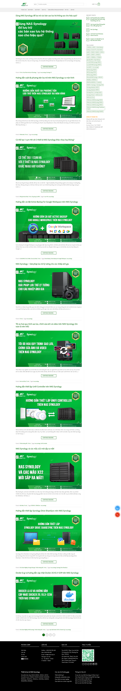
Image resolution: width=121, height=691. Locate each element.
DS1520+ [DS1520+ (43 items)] (98, 54)
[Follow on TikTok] (88, 664)
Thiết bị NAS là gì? (59, 675)
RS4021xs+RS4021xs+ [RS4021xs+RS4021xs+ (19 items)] (91, 82)
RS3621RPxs (24, 681)
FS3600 (32, 677)
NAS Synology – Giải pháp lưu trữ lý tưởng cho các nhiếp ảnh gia (42, 264)
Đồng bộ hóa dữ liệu (24, 196)
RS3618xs (30, 681)
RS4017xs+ (29, 679)
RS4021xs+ (24, 679)
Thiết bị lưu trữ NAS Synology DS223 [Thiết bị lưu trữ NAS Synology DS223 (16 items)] (94, 100)
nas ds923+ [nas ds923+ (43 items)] (89, 67)
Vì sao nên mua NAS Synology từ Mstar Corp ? (87, 675)
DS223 (33, 675)
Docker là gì (62, 629)
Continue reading (49, 67)
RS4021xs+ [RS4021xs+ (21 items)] (94, 79)
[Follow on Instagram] (86, 664)
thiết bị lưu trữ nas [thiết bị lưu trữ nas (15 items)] (90, 97)
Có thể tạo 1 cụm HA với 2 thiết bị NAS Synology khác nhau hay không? (45, 140)
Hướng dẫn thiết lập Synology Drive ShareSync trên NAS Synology (43, 510)
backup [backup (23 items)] (88, 49)
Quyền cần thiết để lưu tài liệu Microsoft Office (97, 39)
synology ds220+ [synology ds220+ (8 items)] (98, 92)
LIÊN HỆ (72, 9)
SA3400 (41, 677)
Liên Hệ (23, 652)
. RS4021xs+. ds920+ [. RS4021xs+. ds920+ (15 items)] (91, 47)
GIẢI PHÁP (38, 10)
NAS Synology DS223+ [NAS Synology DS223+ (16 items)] (91, 69)
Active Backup (48, 258)
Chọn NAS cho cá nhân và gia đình (63, 681)
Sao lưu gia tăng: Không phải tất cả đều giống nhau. (97, 25)
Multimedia (22, 134)
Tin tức (21, 72)
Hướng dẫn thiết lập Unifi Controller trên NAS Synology (39, 386)
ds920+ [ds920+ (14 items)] (88, 54)
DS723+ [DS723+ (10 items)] (102, 52)
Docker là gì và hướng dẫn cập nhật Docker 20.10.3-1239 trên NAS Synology (47, 573)
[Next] (54, 635)
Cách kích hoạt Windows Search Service (96, 34)
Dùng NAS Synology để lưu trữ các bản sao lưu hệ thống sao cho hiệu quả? (46, 15)
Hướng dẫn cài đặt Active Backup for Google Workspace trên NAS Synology (47, 202)
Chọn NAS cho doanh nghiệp (62, 679)
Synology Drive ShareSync (62, 567)
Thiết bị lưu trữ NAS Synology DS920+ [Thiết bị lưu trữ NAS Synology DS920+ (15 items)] (95, 102)
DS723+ (46, 675)
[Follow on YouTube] (96, 664)
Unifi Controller (44, 443)
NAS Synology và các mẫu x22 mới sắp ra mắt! (35, 448)
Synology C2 (49, 72)
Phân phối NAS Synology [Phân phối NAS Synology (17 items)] (92, 77)
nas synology (43, 72)
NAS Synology (31, 629)
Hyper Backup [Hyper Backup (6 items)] (97, 59)
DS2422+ (33, 505)
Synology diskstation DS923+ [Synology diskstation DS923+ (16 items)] (93, 90)
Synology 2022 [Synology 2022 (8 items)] (100, 84)
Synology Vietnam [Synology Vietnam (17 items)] (91, 95)
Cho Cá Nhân (28, 258)
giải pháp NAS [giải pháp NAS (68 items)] (90, 59)
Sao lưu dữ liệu (34, 258)
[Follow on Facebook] (83, 664)
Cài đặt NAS (22, 258)
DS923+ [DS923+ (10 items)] (93, 54)
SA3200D (46, 677)
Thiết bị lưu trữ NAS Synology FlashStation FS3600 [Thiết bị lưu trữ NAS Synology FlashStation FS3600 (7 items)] (95, 108)
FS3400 (36, 677)
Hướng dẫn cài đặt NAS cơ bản (62, 677)
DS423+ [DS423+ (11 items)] (97, 52)
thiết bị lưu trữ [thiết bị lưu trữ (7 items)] (99, 95)
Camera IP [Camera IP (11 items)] (93, 49)
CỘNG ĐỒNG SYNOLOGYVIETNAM (56, 9)
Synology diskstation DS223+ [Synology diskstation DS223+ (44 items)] (93, 87)
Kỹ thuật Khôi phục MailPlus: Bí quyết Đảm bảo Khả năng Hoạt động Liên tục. (97, 19)
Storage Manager (31, 567)
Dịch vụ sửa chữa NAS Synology (83, 683)
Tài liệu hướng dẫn (23, 443)
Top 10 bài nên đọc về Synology (29, 72)
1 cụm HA (46, 196)
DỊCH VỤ (44, 10)
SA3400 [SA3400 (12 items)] (99, 82)
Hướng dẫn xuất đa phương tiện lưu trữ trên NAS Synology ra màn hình (45, 77)
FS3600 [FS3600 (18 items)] (99, 57)
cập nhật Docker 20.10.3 (55, 629)
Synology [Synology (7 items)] (94, 84)
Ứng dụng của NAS (36, 196)
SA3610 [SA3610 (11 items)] (88, 84)
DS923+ (37, 675)
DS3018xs (41, 679)
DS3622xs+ (38, 505)
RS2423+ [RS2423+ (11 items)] (101, 77)
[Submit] (85, 4)
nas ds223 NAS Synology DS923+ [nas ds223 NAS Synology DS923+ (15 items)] (94, 62)
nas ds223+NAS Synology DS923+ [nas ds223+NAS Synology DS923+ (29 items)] (94, 64)
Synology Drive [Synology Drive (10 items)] (90, 92)
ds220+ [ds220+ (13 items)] (88, 52)
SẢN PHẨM (31, 10)
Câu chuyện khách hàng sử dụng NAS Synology (87, 677)
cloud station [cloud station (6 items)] (99, 49)
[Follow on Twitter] (91, 664)
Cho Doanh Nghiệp (24, 567)
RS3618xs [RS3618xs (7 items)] (89, 79)
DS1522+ (42, 675)
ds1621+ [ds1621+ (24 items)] (88, 57)
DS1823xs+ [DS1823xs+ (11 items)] (93, 57)
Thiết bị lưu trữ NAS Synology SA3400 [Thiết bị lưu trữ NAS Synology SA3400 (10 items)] (95, 111)
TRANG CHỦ (24, 9)
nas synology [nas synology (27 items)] (95, 67)
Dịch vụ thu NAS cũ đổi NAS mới (83, 679)
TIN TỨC (67, 10)
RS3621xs (35, 679)
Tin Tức (23, 654)
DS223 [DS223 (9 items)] (92, 52)
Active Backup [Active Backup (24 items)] (100, 47)
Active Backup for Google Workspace (58, 258)
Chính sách (24, 656)
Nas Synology (94, 29)
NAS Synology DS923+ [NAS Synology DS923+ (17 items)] (91, 74)
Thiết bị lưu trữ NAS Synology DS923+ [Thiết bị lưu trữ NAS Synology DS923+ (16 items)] (95, 105)
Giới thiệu (22, 505)
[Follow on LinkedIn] (93, 664)
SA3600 (46, 679)
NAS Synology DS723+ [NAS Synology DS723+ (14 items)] (91, 72)
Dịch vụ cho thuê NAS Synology (83, 681)
